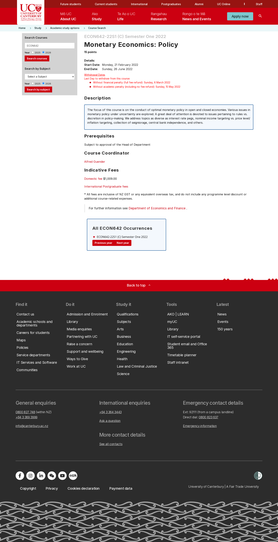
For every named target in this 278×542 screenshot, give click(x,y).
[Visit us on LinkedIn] (41, 475)
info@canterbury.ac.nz (32, 426)
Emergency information (200, 426)
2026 (48, 52)
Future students (70, 4)
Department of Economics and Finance (157, 208)
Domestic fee (93, 178)
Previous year (103, 242)
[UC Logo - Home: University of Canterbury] (31, 12)
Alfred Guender (94, 161)
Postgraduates (171, 4)
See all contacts (110, 444)
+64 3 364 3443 (110, 412)
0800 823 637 (208, 417)
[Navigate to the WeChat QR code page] (52, 475)
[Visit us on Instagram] (30, 475)
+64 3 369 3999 (26, 417)
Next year (123, 242)
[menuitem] (68, 16)
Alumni (199, 4)
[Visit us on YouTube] (62, 475)
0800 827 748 (25, 412)
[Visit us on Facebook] (20, 475)
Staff (259, 4)
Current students (106, 4)
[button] (240, 16)
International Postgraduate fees (106, 186)
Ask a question (110, 421)
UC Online (223, 4)
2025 (37, 52)
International (139, 4)
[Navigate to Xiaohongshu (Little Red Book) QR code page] (73, 475)
